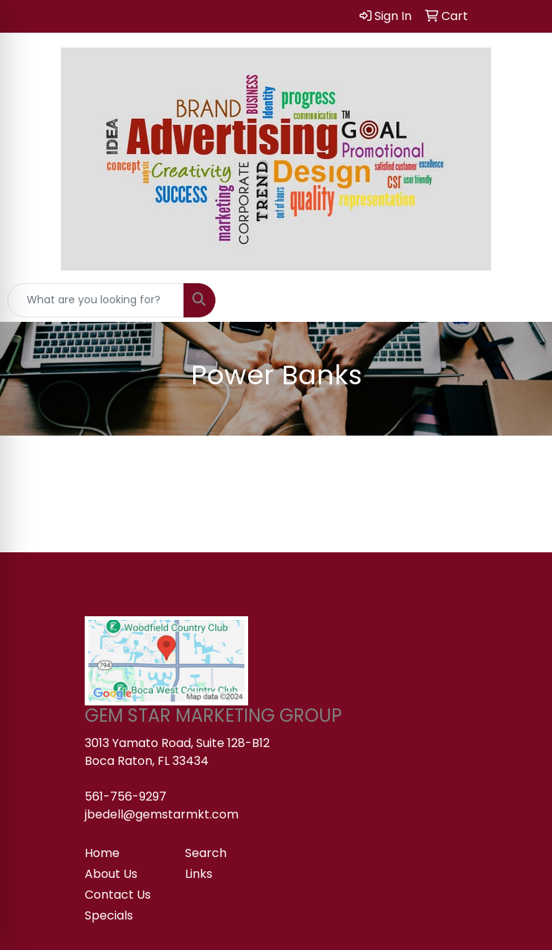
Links (198, 873)
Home (102, 853)
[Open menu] (522, 300)
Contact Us (118, 894)
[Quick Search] (95, 300)
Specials (109, 915)
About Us (111, 873)
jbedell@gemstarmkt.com (161, 814)
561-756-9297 (125, 796)
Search (206, 853)
